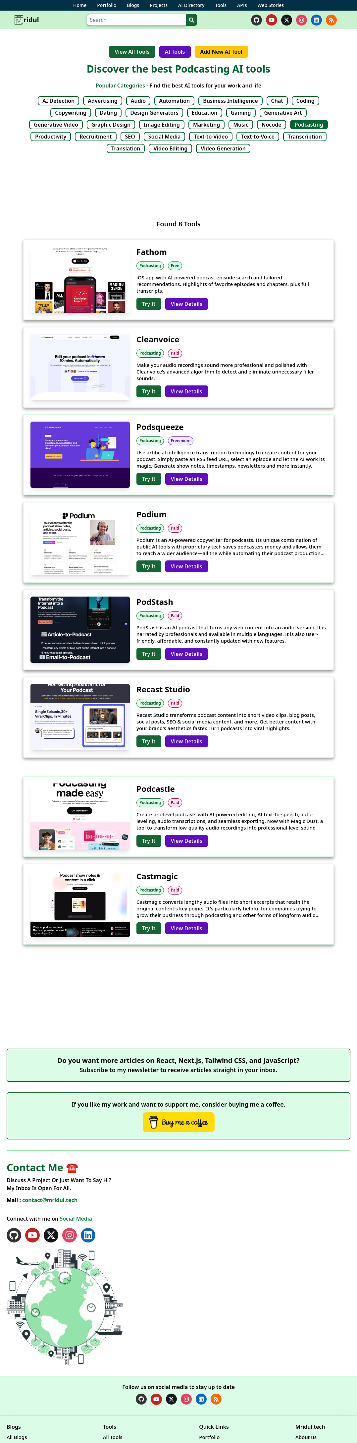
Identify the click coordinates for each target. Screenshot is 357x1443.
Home (79, 5)
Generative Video (56, 124)
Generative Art (283, 112)
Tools (221, 5)
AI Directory (191, 5)
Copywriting (70, 112)
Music (240, 124)
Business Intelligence (230, 100)
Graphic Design (110, 124)
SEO (130, 136)
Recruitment (95, 136)
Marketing (206, 124)
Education (205, 112)
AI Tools (175, 51)
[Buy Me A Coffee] (179, 1122)
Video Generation (223, 148)
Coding (305, 100)
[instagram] (301, 20)
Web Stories (271, 5)
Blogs (133, 5)
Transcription (305, 136)
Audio (138, 100)
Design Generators (154, 112)
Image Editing (162, 124)
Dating (108, 112)
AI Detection (58, 100)
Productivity (50, 136)
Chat (277, 100)
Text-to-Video (211, 136)
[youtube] (271, 20)
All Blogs (17, 1437)
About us (306, 1437)
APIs (242, 5)
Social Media (164, 136)
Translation (125, 148)
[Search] (136, 20)
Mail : (42, 1200)
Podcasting (309, 124)
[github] (256, 20)
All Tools (113, 1437)
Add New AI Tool (221, 51)
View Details (186, 304)
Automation (174, 100)
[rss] (331, 20)
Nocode (271, 124)
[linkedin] (316, 20)
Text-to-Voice (258, 136)
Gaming (241, 112)
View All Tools (132, 51)
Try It (149, 304)
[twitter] (286, 20)
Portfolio (106, 5)
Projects (159, 5)
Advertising (103, 100)
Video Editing (170, 148)
